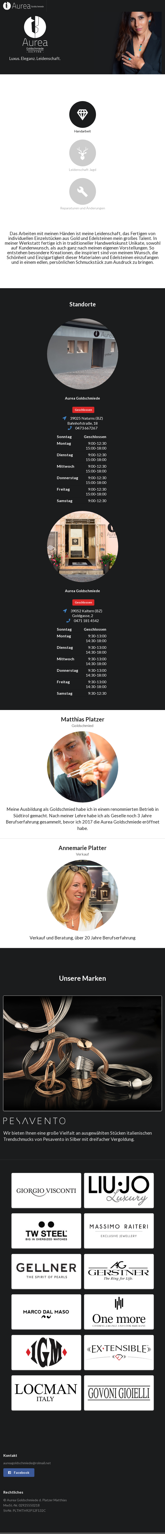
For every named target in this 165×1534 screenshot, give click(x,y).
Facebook (18, 1472)
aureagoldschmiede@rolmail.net (27, 1463)
